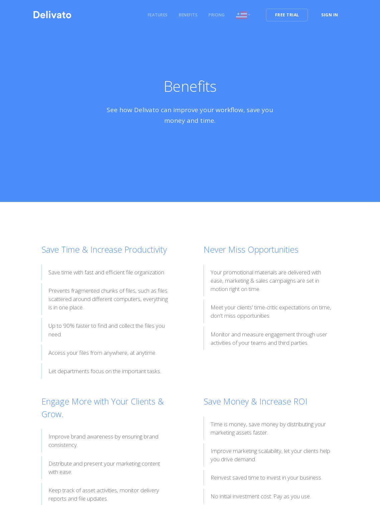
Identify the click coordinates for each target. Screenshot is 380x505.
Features (158, 15)
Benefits (188, 15)
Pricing (217, 15)
